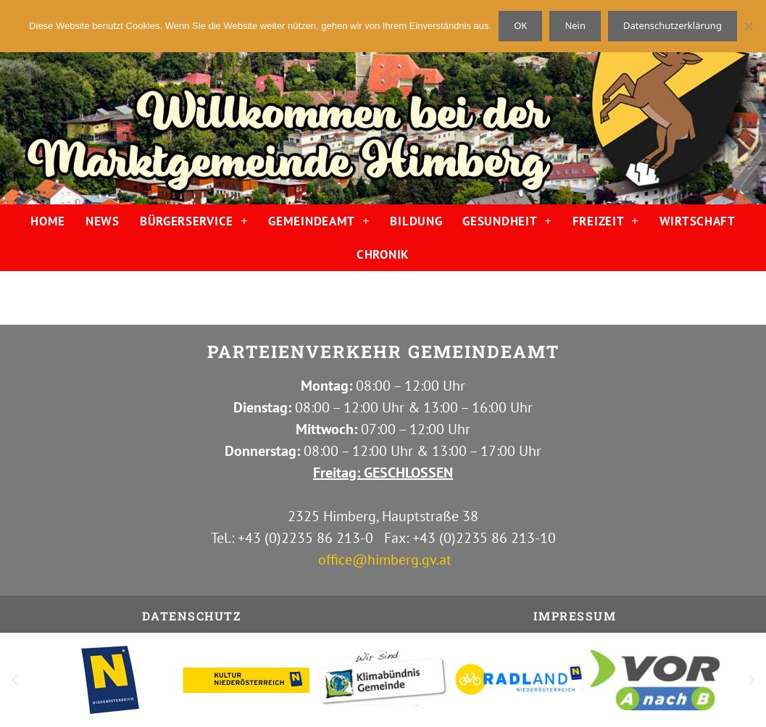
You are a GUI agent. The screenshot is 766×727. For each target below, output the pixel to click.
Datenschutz (192, 615)
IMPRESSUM (575, 615)
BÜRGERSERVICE (194, 220)
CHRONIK (383, 254)
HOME (47, 221)
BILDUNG (416, 221)
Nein (575, 25)
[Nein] (748, 26)
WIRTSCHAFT (697, 221)
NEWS (103, 221)
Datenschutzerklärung (672, 25)
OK (520, 25)
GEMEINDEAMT (319, 220)
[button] (14, 680)
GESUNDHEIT (506, 220)
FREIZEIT (606, 220)
